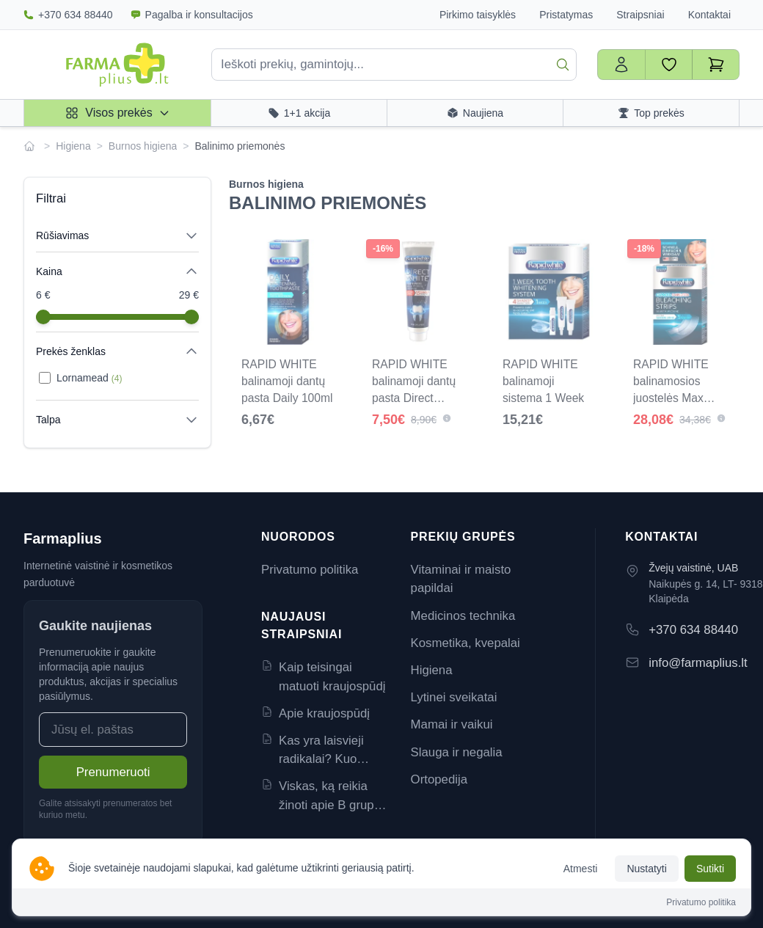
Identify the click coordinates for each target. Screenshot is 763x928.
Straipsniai (640, 15)
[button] (446, 418)
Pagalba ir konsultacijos (192, 15)
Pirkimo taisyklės (477, 15)
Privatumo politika (309, 570)
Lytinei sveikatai (454, 697)
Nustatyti (646, 868)
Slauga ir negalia (457, 752)
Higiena (73, 146)
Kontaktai (709, 15)
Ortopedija (439, 779)
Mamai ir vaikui (452, 724)
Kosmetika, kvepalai (465, 643)
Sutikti (710, 868)
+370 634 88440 (68, 15)
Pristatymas (566, 15)
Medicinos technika (463, 616)
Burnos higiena (143, 146)
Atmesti (580, 868)
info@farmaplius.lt (698, 663)
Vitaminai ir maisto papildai (461, 579)
